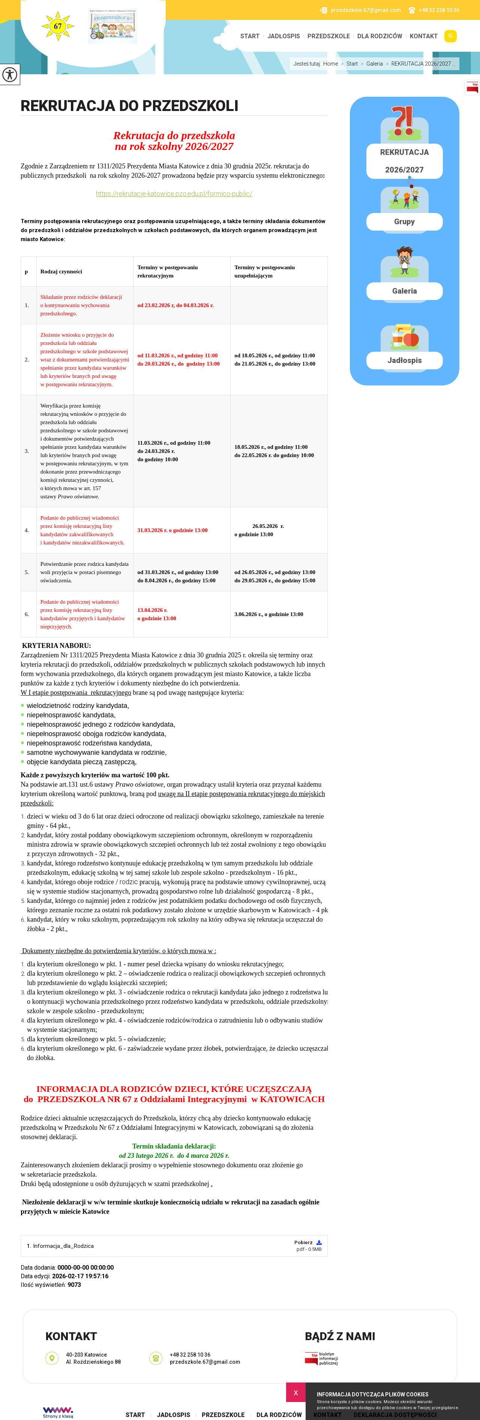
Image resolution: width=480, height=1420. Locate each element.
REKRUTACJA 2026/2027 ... (419, 63)
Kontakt (424, 36)
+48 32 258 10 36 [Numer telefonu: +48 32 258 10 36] (190, 1355)
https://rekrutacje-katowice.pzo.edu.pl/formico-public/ (174, 194)
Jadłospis (283, 36)
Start (250, 36)
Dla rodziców (379, 36)
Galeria (370, 63)
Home (330, 63)
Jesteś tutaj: (308, 63)
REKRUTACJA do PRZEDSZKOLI (129, 106)
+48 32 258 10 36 (434, 10)
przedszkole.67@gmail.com (360, 10)
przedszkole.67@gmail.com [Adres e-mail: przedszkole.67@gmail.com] (205, 1362)
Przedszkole (329, 36)
